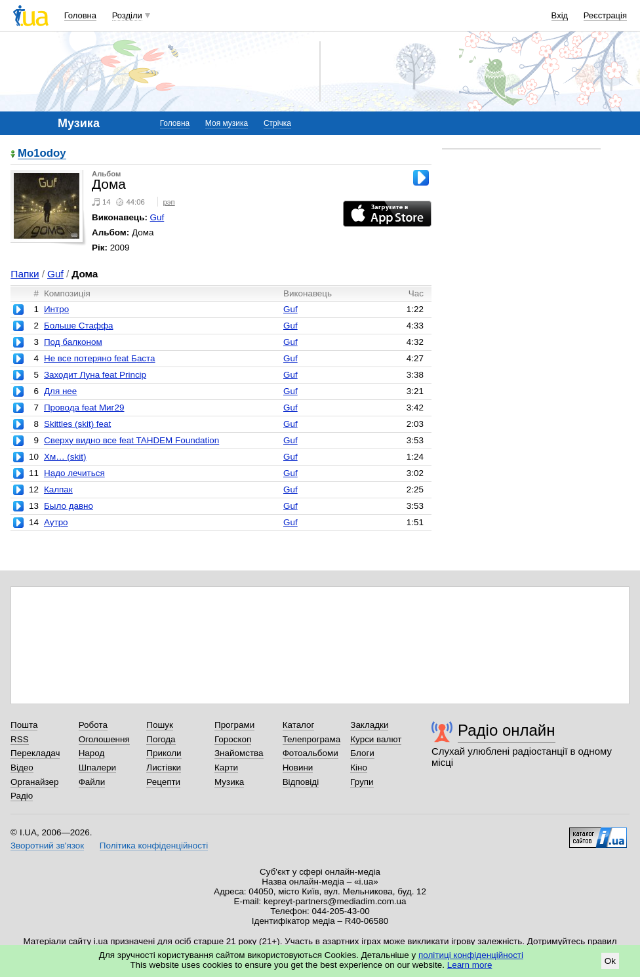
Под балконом (73, 342)
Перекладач (35, 753)
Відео (21, 767)
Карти (226, 767)
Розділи (127, 15)
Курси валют (375, 739)
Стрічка (277, 123)
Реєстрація (605, 15)
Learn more (469, 965)
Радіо (21, 796)
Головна (80, 15)
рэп (169, 202)
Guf (157, 217)
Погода (160, 739)
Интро (56, 309)
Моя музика (226, 123)
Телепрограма (312, 739)
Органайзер (34, 782)
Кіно (358, 767)
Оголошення (104, 739)
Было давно (68, 506)
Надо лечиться (74, 473)
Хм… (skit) (65, 457)
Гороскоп (232, 739)
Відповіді (301, 782)
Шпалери (97, 767)
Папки (24, 273)
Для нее (60, 391)
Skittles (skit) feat (77, 424)
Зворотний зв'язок (47, 845)
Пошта (23, 725)
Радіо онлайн (506, 730)
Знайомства (239, 753)
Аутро (56, 522)
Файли (92, 782)
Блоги (362, 753)
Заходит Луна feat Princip (95, 375)
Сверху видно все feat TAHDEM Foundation (131, 440)
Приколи (163, 753)
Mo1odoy (42, 153)
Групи (361, 782)
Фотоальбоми (310, 753)
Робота (93, 725)
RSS (19, 739)
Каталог (299, 725)
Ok (610, 961)
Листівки (163, 767)
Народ (92, 753)
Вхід (560, 15)
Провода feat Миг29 (84, 407)
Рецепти (163, 782)
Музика (229, 782)
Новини (298, 767)
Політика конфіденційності (154, 845)
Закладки (369, 725)
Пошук (159, 725)
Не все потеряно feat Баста (99, 358)
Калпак (58, 489)
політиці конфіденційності (470, 955)
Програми (234, 725)
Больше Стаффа (78, 325)
